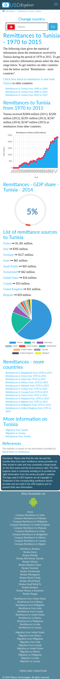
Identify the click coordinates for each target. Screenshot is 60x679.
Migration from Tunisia (17, 430)
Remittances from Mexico (30, 601)
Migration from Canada (30, 645)
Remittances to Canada (30, 627)
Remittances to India (30, 624)
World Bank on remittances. (16, 451)
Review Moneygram (30, 574)
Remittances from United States (30, 598)
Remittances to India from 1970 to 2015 (26, 379)
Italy (5, 249)
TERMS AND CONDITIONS (33, 671)
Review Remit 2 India (30, 577)
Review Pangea (30, 593)
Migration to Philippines (30, 654)
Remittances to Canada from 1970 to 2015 (27, 392)
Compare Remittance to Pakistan (30, 518)
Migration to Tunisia (15, 433)
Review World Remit (30, 581)
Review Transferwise (30, 571)
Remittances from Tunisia (18, 436)
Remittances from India (30, 608)
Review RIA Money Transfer (30, 558)
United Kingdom (13, 289)
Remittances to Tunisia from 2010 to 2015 (27, 95)
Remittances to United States (30, 614)
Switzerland (10, 272)
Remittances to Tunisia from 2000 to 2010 (27, 91)
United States (11, 277)
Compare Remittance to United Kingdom (30, 524)
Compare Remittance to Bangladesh (30, 534)
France (7, 243)
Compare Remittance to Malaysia (30, 528)
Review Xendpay (30, 587)
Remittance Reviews (30, 548)
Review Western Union (30, 565)
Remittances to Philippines (30, 621)
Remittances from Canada (30, 611)
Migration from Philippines (30, 638)
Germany (8, 254)
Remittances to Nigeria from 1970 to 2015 (27, 401)
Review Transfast (30, 568)
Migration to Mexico (30, 651)
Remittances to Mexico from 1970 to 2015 (27, 382)
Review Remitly (30, 555)
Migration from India (30, 642)
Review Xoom (30, 552)
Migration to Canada (30, 661)
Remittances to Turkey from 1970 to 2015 (26, 388)
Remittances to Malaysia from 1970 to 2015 (27, 398)
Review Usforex (30, 561)
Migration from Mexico (30, 635)
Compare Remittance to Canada (30, 540)
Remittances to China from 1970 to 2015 (26, 376)
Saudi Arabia (10, 266)
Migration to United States (30, 648)
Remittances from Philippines (30, 605)
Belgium (8, 295)
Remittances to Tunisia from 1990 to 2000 (27, 88)
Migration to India (30, 658)
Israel (6, 260)
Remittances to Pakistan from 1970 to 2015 (27, 385)
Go (53, 26)
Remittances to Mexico (30, 618)
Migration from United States (30, 632)
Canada (7, 283)
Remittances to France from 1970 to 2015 (26, 395)
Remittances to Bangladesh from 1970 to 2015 (29, 372)
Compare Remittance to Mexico (30, 537)
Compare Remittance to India (30, 515)
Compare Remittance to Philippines (30, 521)
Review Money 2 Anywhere (30, 590)
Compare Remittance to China (30, 531)
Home (30, 511)
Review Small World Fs (30, 584)
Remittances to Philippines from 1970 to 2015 (28, 405)
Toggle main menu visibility (56, 3)
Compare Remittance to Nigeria (30, 544)
